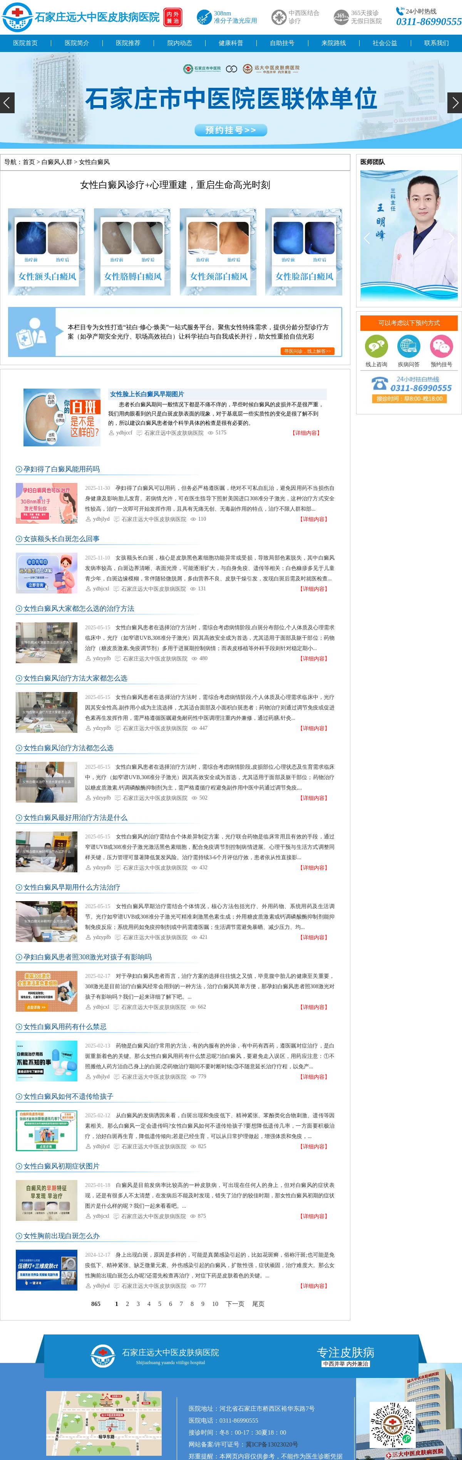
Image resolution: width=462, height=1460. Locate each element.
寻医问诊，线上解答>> (307, 351)
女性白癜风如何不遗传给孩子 (68, 1096)
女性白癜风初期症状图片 (61, 1166)
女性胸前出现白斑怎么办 (61, 1236)
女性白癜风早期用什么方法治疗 (72, 887)
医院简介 (77, 43)
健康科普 (231, 43)
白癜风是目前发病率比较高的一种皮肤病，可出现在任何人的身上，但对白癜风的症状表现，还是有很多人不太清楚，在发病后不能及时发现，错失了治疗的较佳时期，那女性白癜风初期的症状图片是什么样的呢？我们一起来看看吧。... (210, 1195)
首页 (29, 162)
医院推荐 (128, 43)
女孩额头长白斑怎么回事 (61, 539)
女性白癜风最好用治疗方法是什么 (75, 817)
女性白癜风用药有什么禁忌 (65, 1027)
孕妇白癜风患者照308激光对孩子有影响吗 (87, 957)
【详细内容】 (306, 433)
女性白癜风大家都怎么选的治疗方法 (78, 608)
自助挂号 (282, 43)
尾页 (258, 1304)
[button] (7, 102)
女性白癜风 (94, 162)
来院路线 (333, 43)
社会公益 (385, 43)
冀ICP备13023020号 (272, 1444)
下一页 (235, 1304)
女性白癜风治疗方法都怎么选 (68, 748)
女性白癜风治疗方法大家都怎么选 (75, 678)
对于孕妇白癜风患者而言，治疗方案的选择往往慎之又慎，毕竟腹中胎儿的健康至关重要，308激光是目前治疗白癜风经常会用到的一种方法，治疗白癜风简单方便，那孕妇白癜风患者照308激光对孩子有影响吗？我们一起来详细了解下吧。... (210, 986)
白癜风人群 (57, 162)
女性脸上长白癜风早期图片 (147, 394)
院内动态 (179, 43)
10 (215, 1304)
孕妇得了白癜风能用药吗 (61, 469)
